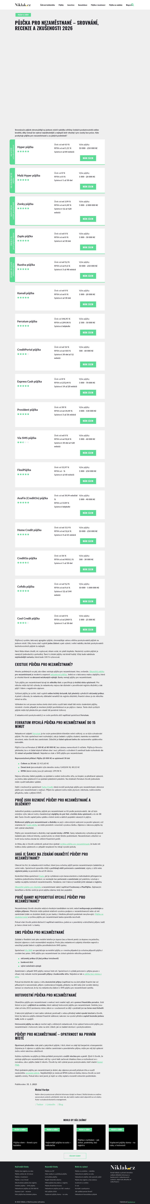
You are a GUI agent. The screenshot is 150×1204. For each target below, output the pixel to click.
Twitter (39, 1104)
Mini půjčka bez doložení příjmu (26, 1194)
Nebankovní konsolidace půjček (86, 1194)
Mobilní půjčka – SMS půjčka (25, 1185)
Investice (70, 5)
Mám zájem (88, 158)
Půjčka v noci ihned (21, 1180)
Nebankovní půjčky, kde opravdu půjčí (88, 1177)
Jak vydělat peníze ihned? (83, 1191)
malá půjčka (32, 824)
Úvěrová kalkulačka (47, 5)
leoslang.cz (131, 1202)
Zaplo (41, 876)
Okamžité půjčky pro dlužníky (28, 887)
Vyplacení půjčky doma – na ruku (56, 1194)
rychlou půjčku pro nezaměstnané (74, 843)
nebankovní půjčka (58, 674)
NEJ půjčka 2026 (51, 1191)
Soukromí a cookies (81, 1183)
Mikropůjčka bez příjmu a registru (56, 1183)
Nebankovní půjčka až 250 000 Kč (26, 1188)
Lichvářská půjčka (51, 1177)
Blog (60, 1104)
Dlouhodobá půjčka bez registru (26, 1183)
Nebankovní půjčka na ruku (84, 1174)
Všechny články (75, 1156)
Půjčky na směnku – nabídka (84, 1171)
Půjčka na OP (49, 1171)
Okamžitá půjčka (96, 671)
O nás (77, 1185)
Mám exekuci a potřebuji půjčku (56, 1174)
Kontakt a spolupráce (82, 1188)
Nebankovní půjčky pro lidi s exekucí (57, 1188)
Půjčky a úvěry (23, 15)
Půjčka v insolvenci (98, 5)
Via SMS (28, 950)
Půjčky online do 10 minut (24, 1174)
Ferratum (36, 733)
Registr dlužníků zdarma (53, 1180)
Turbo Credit (47, 787)
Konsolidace (82, 5)
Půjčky (61, 5)
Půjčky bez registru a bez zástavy (86, 1180)
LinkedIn (50, 1104)
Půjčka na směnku (115, 5)
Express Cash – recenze (23, 1191)
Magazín (129, 5)
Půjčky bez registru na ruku (24, 1171)
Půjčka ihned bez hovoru (53, 1185)
